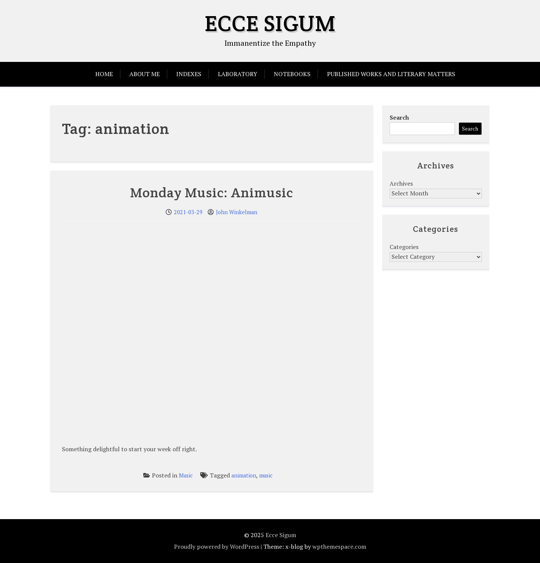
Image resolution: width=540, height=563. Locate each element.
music (266, 475)
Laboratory (237, 74)
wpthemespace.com (339, 546)
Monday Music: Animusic (211, 192)
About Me (144, 74)
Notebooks (292, 74)
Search (399, 117)
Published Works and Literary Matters (391, 74)
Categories (404, 247)
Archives (401, 183)
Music (186, 475)
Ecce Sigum (270, 23)
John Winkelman (236, 212)
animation (243, 475)
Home (104, 74)
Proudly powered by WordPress (216, 546)
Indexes (188, 74)
